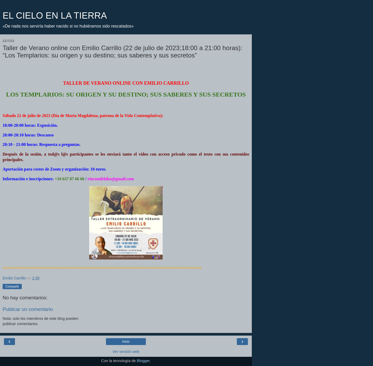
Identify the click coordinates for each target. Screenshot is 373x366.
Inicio (126, 341)
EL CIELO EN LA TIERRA (55, 15)
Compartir (12, 286)
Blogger (143, 361)
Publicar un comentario (28, 309)
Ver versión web (126, 351)
